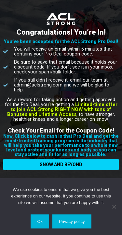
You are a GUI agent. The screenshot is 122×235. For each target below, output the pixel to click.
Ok (40, 221)
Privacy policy (72, 221)
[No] (114, 206)
